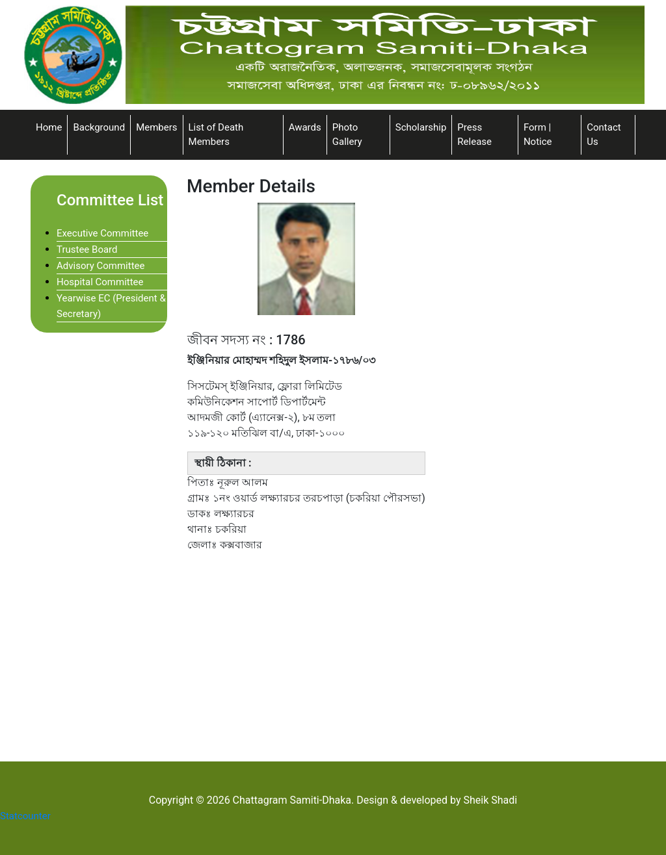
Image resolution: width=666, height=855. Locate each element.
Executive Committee (102, 233)
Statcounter (25, 816)
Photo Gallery (347, 134)
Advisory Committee (100, 266)
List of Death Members (216, 134)
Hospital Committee (100, 282)
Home (49, 127)
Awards (305, 127)
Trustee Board (87, 249)
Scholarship (421, 127)
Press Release (474, 134)
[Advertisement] (411, 655)
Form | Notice (538, 134)
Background (99, 127)
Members (156, 127)
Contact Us (603, 134)
